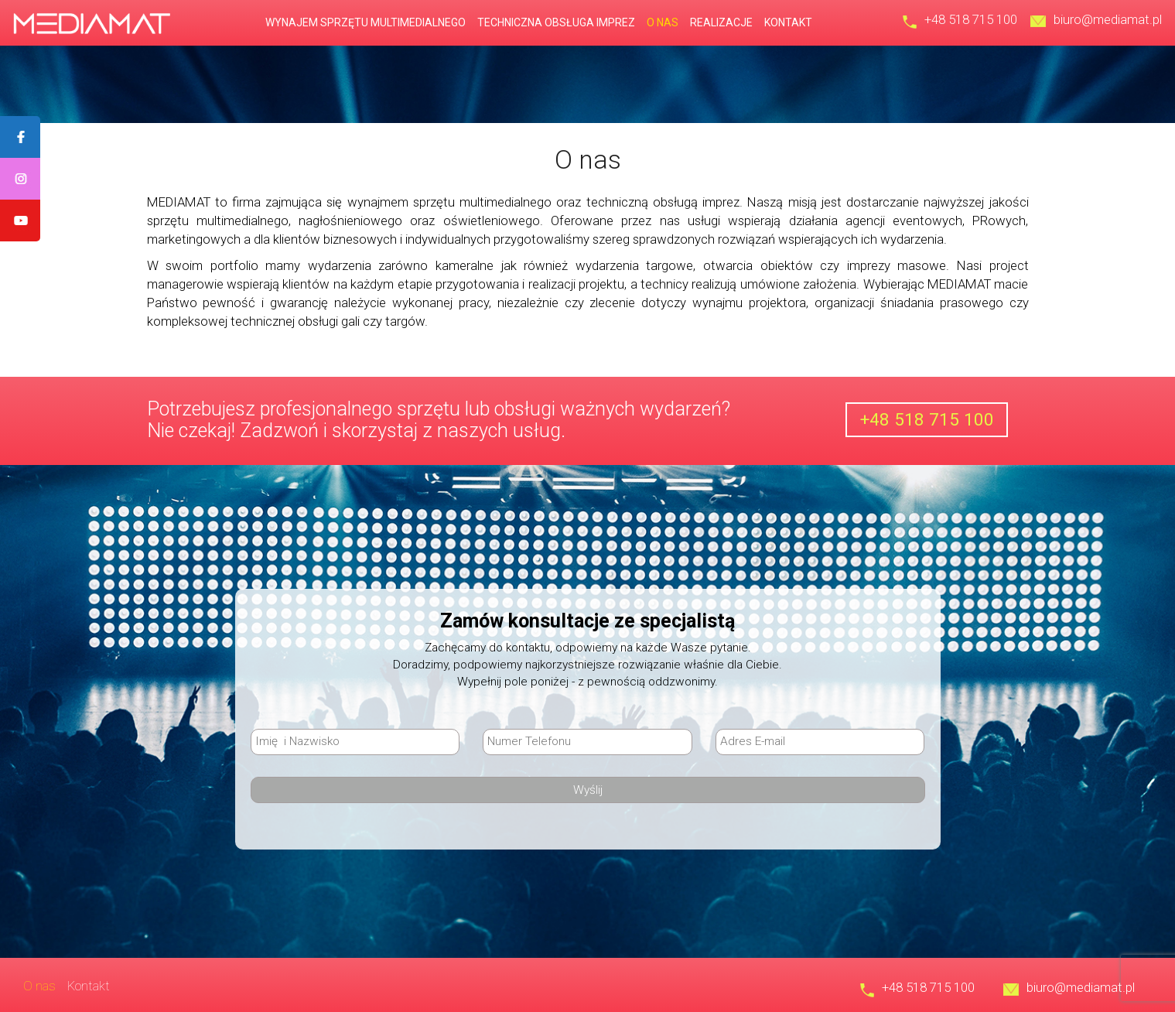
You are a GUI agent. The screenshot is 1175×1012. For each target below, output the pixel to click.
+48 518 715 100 (970, 19)
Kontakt (788, 22)
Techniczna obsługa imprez (556, 22)
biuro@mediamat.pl (1108, 19)
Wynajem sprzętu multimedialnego (365, 22)
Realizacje (721, 22)
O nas (662, 22)
